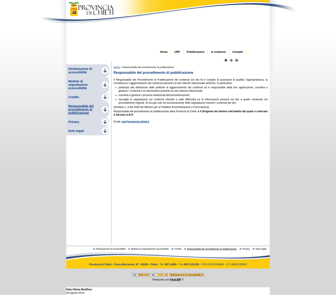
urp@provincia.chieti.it (135, 121)
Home (117, 67)
